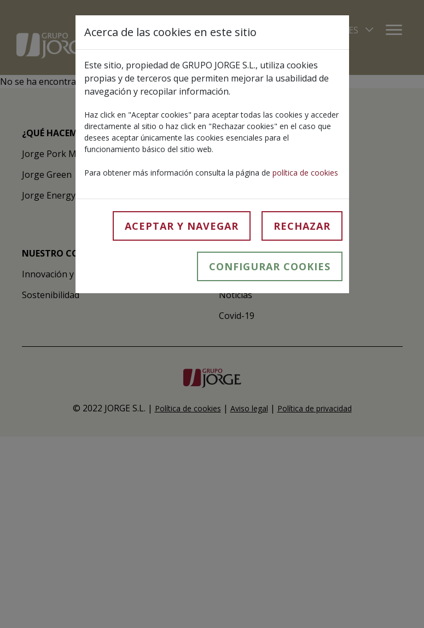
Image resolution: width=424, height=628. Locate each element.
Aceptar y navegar (182, 225)
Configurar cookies (269, 266)
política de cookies (305, 172)
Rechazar (302, 225)
